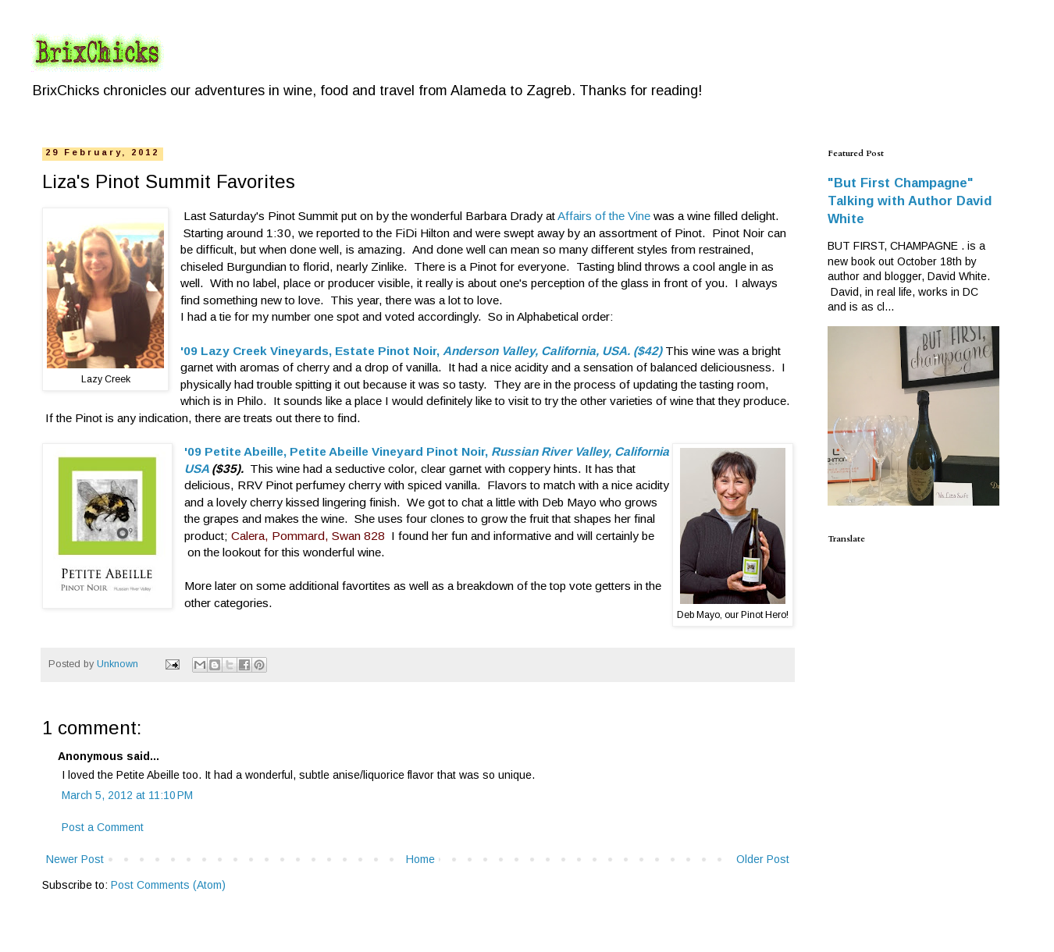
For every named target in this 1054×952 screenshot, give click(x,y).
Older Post (762, 859)
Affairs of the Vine (603, 215)
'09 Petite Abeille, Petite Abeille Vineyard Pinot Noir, (337, 451)
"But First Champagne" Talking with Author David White (910, 201)
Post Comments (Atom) (168, 885)
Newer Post (75, 859)
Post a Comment (103, 827)
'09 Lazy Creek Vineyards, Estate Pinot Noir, (311, 350)
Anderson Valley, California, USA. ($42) (552, 350)
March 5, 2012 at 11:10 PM (127, 795)
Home (420, 859)
